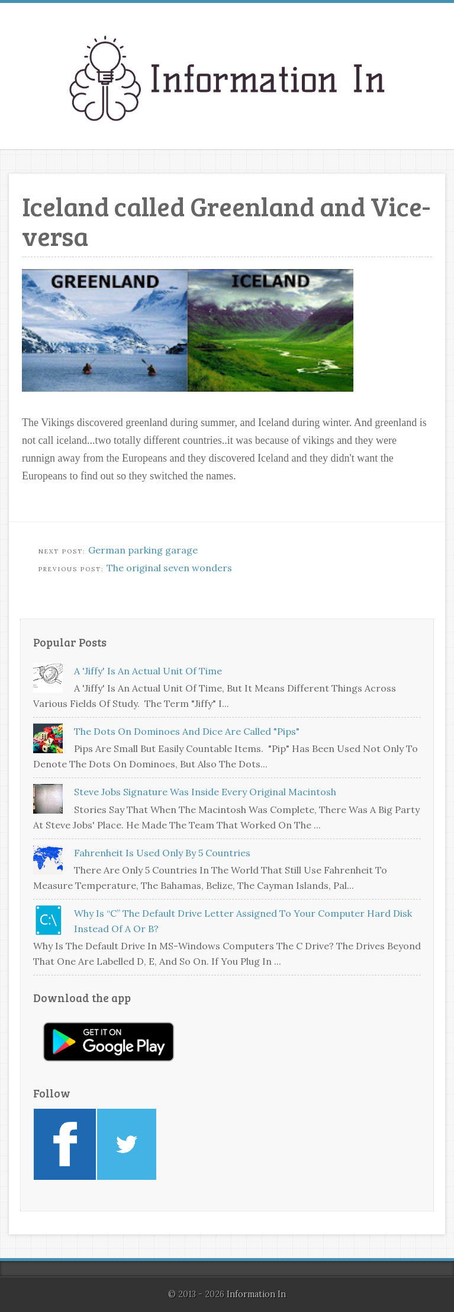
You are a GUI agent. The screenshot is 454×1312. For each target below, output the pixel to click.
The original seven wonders (169, 568)
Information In (256, 1294)
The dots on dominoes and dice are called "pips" (187, 731)
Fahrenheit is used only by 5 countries (162, 853)
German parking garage (143, 550)
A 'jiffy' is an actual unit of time (148, 671)
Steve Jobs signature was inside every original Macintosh (205, 792)
